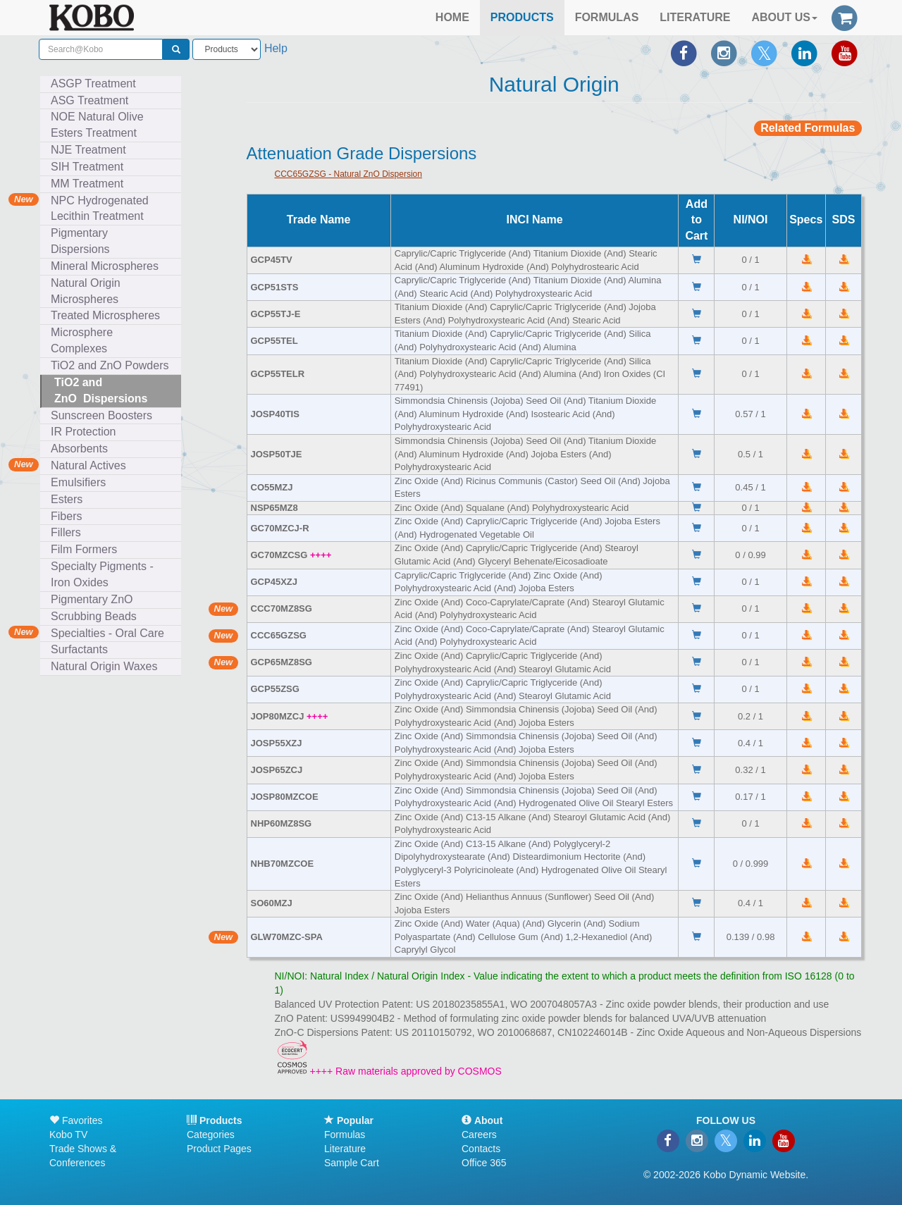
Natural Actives (88, 465)
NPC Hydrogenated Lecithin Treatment (100, 208)
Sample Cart (351, 1162)
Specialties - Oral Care (107, 633)
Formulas (344, 1134)
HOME (452, 17)
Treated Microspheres (108, 315)
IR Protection (83, 432)
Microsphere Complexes (82, 340)
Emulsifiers (81, 482)
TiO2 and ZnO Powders (109, 365)
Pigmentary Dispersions (83, 241)
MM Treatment (87, 184)
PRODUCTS (522, 17)
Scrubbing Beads (97, 616)
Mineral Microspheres (108, 266)
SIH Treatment (90, 167)
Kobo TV (68, 1134)
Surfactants (82, 649)
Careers (479, 1134)
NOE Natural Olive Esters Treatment (97, 125)
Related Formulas (807, 128)
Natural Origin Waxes (104, 666)
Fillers (69, 532)
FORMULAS (607, 17)
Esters (70, 499)
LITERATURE (695, 17)
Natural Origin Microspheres (88, 291)
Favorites (75, 1120)
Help (276, 48)
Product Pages (219, 1148)
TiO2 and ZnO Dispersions (100, 390)
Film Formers (84, 549)
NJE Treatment (91, 150)
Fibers (69, 516)
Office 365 (484, 1162)
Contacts (481, 1148)
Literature (345, 1148)
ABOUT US (784, 17)
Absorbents (79, 449)
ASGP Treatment (93, 83)
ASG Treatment (93, 100)
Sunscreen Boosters (105, 415)
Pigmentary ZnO (91, 599)
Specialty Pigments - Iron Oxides (102, 574)
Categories (211, 1134)
